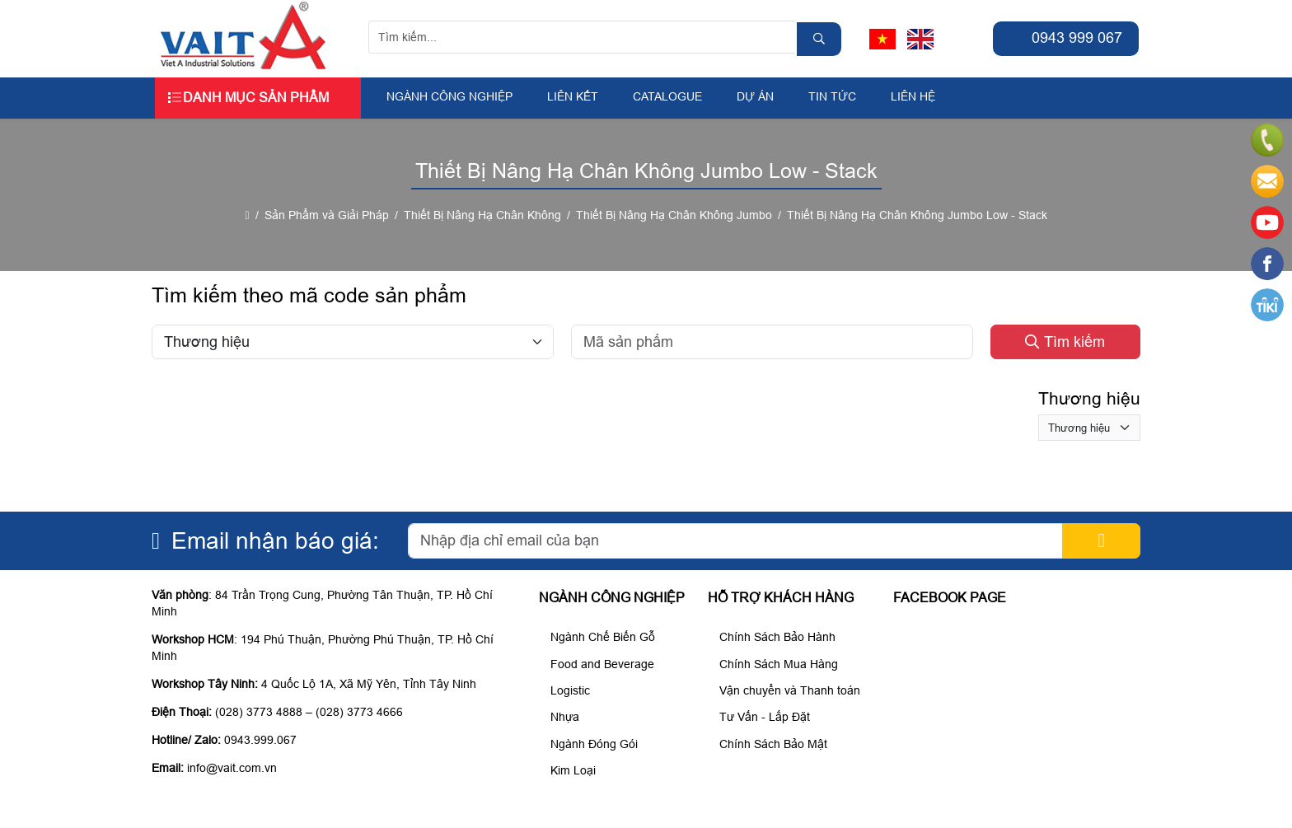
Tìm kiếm (1065, 342)
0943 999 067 (1066, 38)
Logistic (566, 690)
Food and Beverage (598, 664)
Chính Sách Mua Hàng (775, 664)
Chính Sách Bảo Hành (774, 636)
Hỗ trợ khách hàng (781, 598)
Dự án (755, 96)
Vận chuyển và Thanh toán (786, 690)
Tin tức (832, 96)
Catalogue (667, 96)
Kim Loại (569, 770)
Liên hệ (913, 96)
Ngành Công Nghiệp (449, 96)
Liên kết (572, 96)
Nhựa (561, 716)
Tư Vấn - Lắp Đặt (761, 716)
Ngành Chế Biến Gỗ (599, 636)
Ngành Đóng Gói (590, 744)
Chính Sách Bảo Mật (769, 744)
